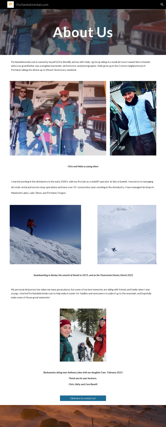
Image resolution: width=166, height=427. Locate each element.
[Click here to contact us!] (83, 398)
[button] (162, 4)
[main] (83, 32)
